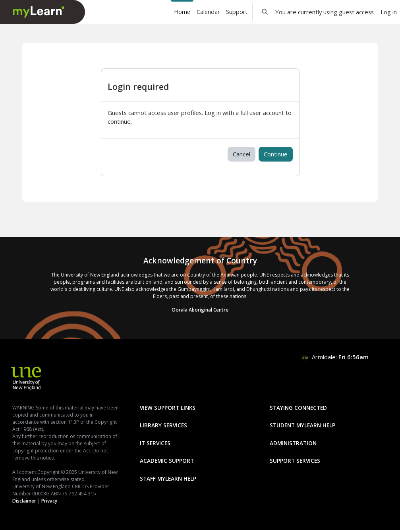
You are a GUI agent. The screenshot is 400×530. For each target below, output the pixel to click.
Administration (293, 443)
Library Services (163, 425)
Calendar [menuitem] (208, 12)
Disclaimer (24, 500)
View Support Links (167, 407)
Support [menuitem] (236, 12)
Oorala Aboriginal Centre (200, 309)
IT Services (155, 443)
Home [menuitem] (182, 12)
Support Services (295, 460)
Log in (389, 12)
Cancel (241, 154)
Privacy (49, 500)
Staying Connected (298, 407)
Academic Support (167, 460)
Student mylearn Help (302, 425)
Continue (276, 154)
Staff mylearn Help (168, 478)
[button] (264, 12)
